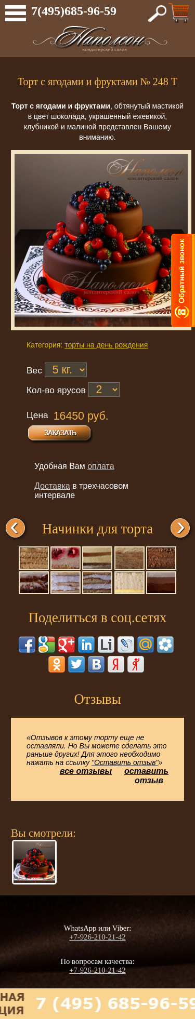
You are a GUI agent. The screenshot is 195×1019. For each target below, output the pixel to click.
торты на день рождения (106, 345)
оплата (100, 466)
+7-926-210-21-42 (97, 937)
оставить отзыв (146, 776)
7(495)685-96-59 (73, 11)
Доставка (52, 485)
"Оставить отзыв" (125, 762)
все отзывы (86, 771)
